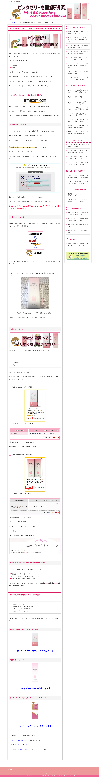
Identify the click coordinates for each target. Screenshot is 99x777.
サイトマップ (49, 773)
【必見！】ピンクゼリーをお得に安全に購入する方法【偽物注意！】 (78, 132)
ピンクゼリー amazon (14, 1)
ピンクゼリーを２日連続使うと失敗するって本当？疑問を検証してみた (78, 91)
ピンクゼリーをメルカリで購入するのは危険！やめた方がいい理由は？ (78, 151)
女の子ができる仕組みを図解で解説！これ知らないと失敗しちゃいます (78, 213)
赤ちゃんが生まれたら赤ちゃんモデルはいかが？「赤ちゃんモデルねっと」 (78, 244)
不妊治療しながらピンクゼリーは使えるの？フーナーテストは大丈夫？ (78, 78)
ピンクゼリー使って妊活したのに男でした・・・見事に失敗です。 (78, 58)
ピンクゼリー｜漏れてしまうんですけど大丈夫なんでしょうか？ (78, 97)
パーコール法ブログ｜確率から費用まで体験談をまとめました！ (78, 219)
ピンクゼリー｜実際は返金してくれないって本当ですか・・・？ (78, 157)
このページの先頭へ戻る (87, 763)
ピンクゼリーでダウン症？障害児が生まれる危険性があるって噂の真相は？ (78, 176)
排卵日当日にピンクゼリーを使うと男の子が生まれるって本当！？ (78, 126)
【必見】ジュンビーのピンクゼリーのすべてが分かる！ (78, 195)
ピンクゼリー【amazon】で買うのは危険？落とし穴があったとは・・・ (78, 145)
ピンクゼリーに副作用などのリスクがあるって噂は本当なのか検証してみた (78, 182)
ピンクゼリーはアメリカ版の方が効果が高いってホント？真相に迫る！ (78, 163)
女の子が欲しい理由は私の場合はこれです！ (78, 225)
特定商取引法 (11, 769)
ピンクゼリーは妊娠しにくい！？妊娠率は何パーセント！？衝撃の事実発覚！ (78, 65)
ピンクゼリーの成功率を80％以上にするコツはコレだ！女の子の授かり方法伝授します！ (78, 39)
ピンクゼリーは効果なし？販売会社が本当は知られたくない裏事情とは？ (78, 52)
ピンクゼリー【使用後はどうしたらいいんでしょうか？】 (78, 115)
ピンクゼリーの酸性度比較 (18, 740)
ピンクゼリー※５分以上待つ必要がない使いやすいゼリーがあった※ (78, 103)
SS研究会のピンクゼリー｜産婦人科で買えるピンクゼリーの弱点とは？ (78, 201)
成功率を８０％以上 (24, 749)
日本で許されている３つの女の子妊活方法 (78, 231)
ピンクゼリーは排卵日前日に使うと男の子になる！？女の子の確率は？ (78, 121)
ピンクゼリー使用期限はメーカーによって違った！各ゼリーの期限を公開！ (78, 109)
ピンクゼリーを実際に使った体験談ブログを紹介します (78, 72)
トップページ (11, 22)
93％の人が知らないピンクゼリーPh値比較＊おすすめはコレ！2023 (78, 32)
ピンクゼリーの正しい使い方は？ (20, 745)
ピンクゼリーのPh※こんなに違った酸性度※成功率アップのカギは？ (78, 46)
